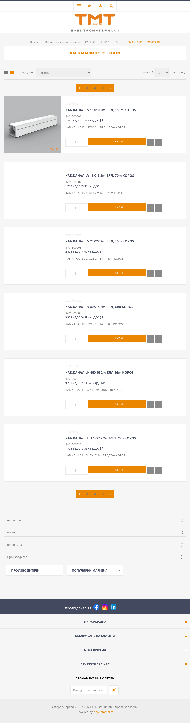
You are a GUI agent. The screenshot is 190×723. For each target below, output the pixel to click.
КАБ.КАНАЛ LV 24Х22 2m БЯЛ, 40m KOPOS (99, 241)
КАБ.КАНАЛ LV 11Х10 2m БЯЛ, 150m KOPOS (100, 110)
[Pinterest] (122, 607)
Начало (35, 42)
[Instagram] (105, 607)
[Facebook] (96, 607)
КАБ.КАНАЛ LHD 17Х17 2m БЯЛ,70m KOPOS (100, 438)
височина (14, 520)
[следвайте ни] (113, 607)
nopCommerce (103, 712)
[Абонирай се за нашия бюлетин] (88, 690)
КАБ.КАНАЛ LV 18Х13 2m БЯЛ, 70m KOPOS (99, 175)
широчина (14, 545)
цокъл (11, 532)
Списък (12, 72)
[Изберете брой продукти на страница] (162, 72)
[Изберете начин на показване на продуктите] (63, 72)
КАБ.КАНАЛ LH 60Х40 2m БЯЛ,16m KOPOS (99, 372)
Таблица (6, 72)
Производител (17, 557)
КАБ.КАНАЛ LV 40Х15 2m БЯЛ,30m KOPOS (99, 307)
